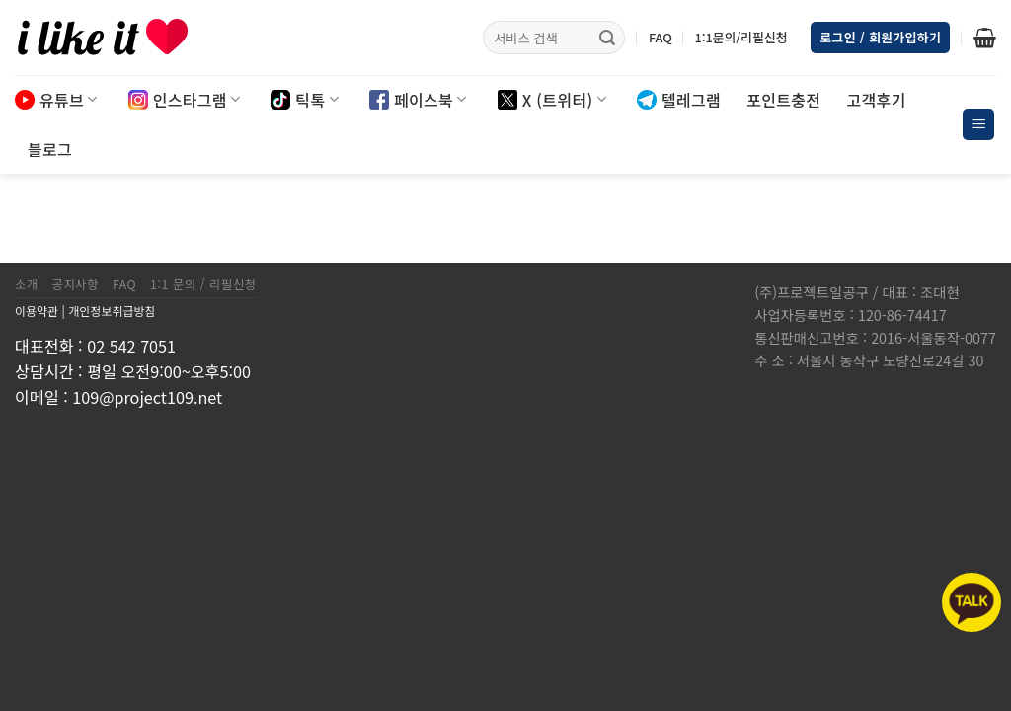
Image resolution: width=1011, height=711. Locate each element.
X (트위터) (552, 100)
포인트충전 (783, 100)
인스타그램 (184, 100)
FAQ (660, 37)
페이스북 (418, 100)
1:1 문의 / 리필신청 (203, 284)
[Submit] (607, 37)
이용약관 (36, 310)
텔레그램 (679, 100)
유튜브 (56, 100)
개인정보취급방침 (111, 310)
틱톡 (305, 100)
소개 (27, 284)
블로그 (50, 149)
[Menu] (978, 125)
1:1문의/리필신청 (740, 37)
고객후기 (875, 100)
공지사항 (75, 284)
